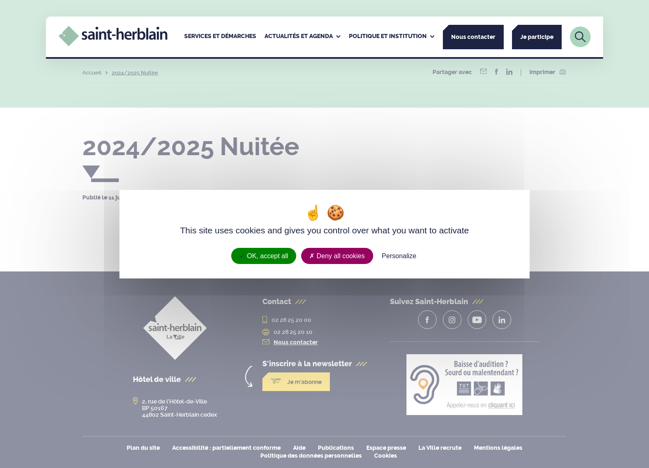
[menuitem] (220, 37)
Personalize (399, 255)
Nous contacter (473, 37)
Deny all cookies (337, 255)
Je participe (536, 37)
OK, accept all (264, 255)
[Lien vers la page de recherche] (580, 36)
